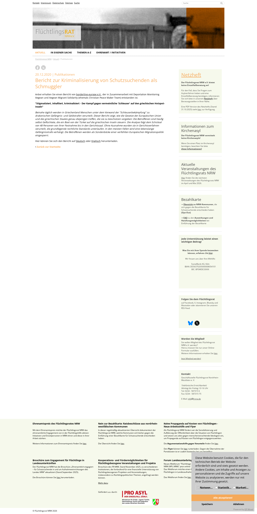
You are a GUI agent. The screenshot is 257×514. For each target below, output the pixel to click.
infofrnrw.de (194, 398)
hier (199, 109)
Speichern (207, 504)
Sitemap (69, 2)
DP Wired (249, 509)
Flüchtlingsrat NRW (43, 59)
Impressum (46, 2)
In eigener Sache (61, 52)
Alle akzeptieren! (222, 497)
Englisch (96, 141)
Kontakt (36, 2)
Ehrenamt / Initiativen (110, 52)
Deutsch (80, 141)
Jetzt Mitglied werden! (191, 358)
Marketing (241, 487)
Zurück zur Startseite (48, 146)
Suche (77, 2)
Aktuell (40, 52)
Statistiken (223, 487)
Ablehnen (238, 504)
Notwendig (205, 487)
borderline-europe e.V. (88, 94)
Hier (183, 177)
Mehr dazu (103, 483)
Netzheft (191, 74)
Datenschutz (58, 2)
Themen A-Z (84, 52)
